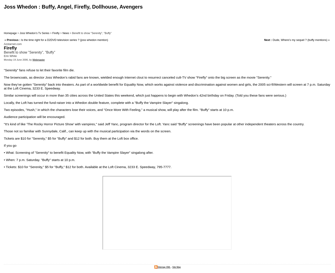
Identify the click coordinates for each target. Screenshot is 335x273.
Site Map (176, 267)
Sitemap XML (162, 267)
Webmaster (38, 59)
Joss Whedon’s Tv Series (34, 33)
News (65, 33)
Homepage (10, 33)
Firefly (56, 33)
